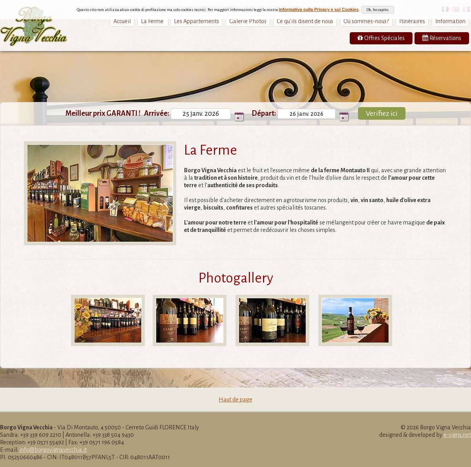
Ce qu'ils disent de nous (305, 21)
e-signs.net (457, 435)
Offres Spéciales (381, 38)
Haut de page (235, 399)
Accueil (122, 21)
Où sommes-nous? (366, 21)
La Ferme (153, 21)
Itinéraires (412, 21)
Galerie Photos (248, 21)
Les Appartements (196, 21)
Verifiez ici (382, 113)
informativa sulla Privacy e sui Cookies (319, 6)
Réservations (441, 38)
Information (450, 21)
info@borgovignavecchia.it (53, 450)
